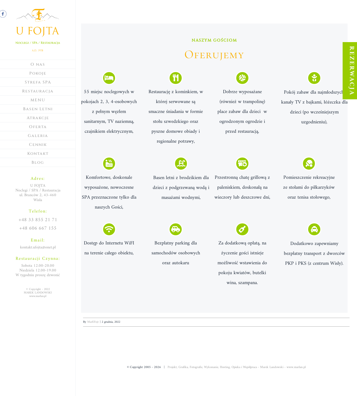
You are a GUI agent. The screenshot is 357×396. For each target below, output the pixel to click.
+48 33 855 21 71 (38, 220)
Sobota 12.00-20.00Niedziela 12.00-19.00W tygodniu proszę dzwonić (38, 270)
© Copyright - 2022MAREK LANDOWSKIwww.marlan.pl (38, 293)
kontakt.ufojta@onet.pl (38, 247)
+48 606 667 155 (38, 228)
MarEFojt (93, 322)
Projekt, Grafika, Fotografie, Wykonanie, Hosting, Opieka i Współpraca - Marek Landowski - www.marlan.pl (237, 367)
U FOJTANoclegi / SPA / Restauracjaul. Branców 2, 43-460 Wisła (37, 193)
